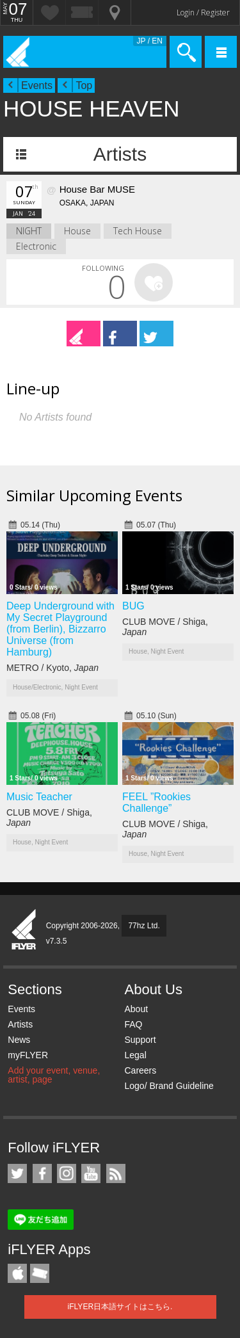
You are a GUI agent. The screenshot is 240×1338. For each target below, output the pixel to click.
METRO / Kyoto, (52, 668)
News (19, 1040)
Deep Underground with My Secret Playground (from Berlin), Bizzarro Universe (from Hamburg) (60, 628)
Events (36, 85)
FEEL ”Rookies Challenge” (156, 802)
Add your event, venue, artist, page (54, 1074)
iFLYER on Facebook (42, 1173)
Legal (135, 1055)
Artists (120, 154)
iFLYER (24, 930)
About (136, 1009)
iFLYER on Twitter (17, 1173)
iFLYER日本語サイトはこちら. (120, 1306)
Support (140, 1040)
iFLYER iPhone (17, 1273)
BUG (133, 605)
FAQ (133, 1024)
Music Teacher (39, 796)
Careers (140, 1070)
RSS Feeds (115, 1173)
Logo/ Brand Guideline (168, 1086)
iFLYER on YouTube (90, 1173)
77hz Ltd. (143, 925)
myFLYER (28, 1055)
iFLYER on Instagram (66, 1173)
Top (84, 85)
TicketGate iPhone (39, 1273)
